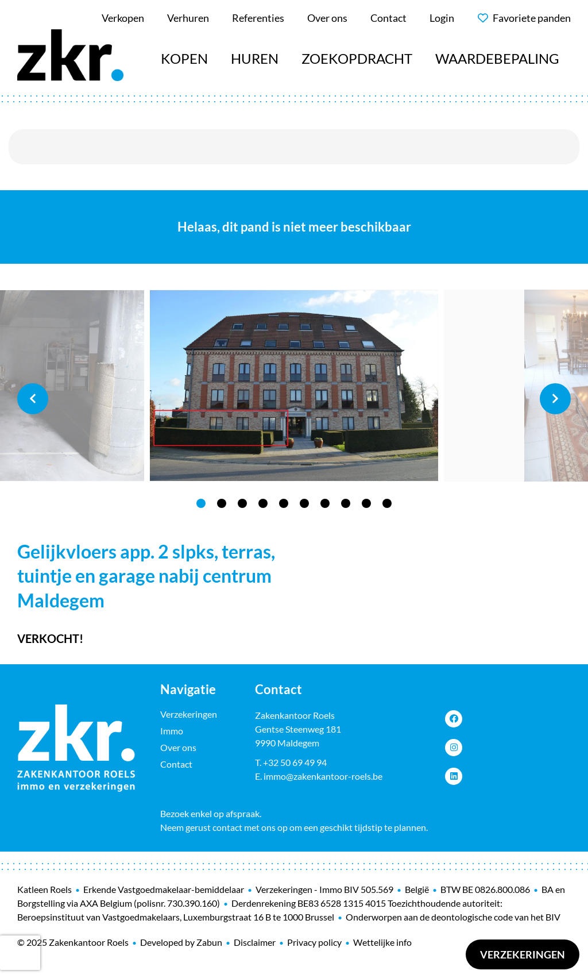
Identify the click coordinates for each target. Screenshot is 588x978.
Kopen (184, 58)
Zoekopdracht (356, 58)
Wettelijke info (382, 942)
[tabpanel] (294, 386)
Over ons (178, 747)
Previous (32, 398)
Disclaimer (255, 942)
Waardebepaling (497, 58)
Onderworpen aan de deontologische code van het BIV (453, 916)
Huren (254, 58)
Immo (171, 730)
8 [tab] (345, 503)
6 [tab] (304, 503)
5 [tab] (283, 503)
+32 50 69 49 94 (295, 762)
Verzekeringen (522, 954)
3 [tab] (242, 503)
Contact (176, 763)
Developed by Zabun (181, 942)
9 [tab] (366, 503)
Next (555, 398)
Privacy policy (314, 942)
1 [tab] (201, 503)
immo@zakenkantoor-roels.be (323, 776)
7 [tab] (325, 503)
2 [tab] (221, 503)
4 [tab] (263, 503)
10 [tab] (387, 503)
